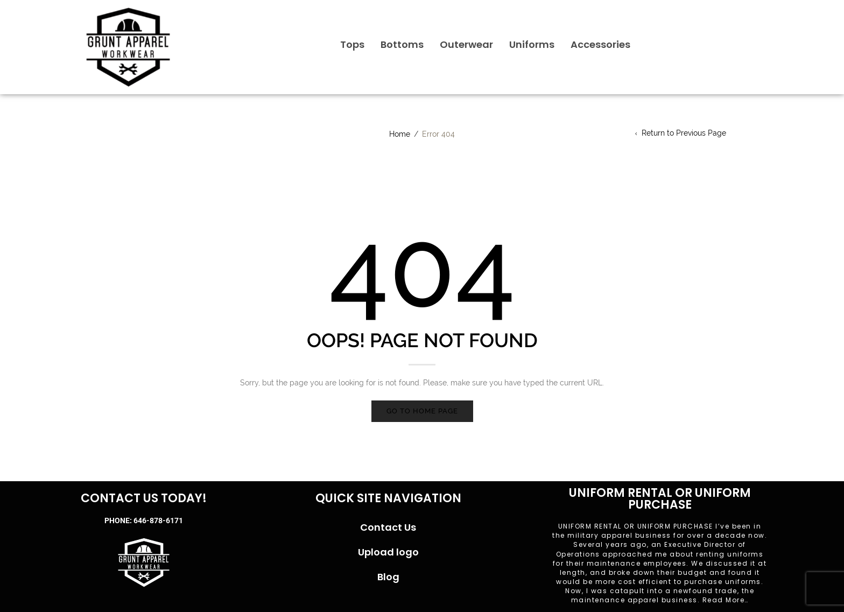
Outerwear (466, 44)
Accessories (600, 44)
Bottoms (402, 44)
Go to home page (422, 411)
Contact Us (388, 527)
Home (399, 134)
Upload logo (388, 552)
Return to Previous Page (684, 133)
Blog (388, 576)
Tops (352, 44)
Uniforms (531, 44)
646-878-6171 (158, 520)
